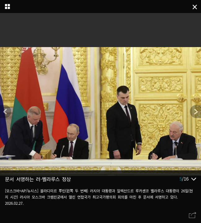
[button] (195, 111)
